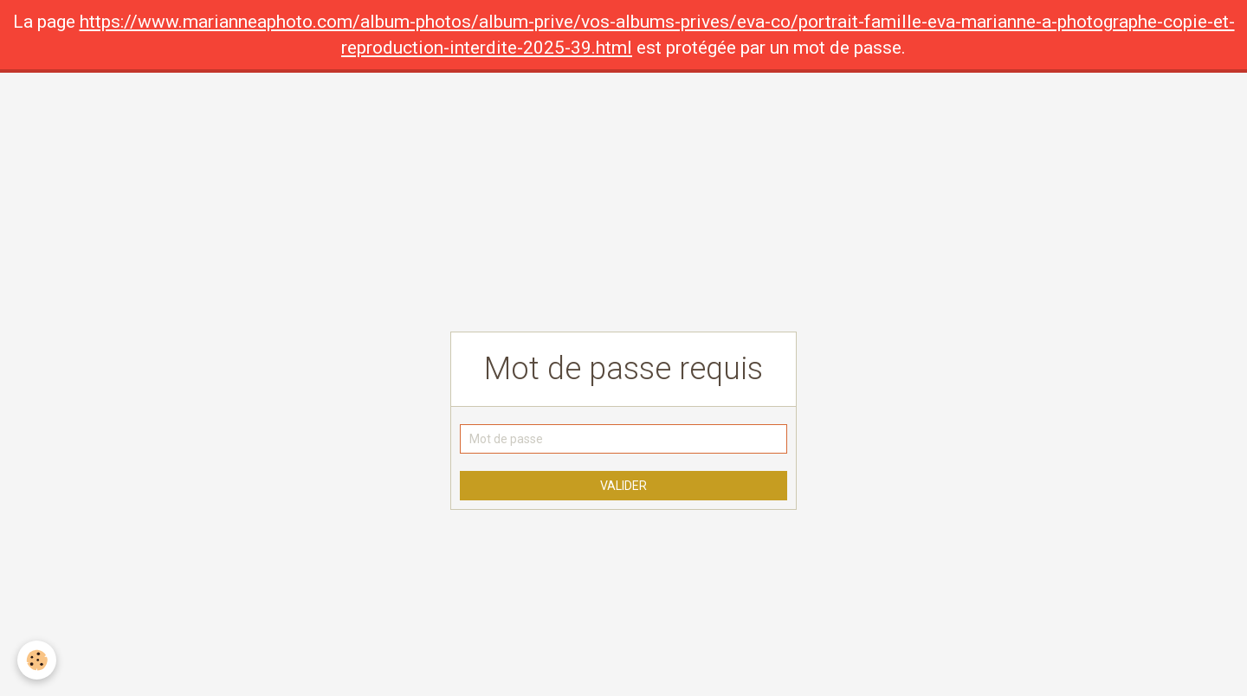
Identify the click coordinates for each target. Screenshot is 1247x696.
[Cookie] (36, 660)
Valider (623, 486)
